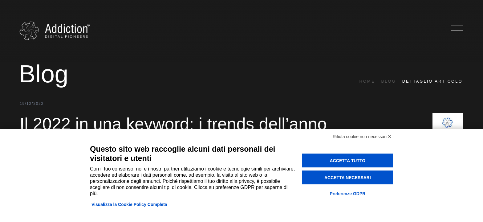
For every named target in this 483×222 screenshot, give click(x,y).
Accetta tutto (348, 160)
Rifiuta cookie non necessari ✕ (362, 136)
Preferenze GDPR (347, 193)
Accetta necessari (347, 177)
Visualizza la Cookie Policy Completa (129, 204)
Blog (388, 81)
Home (367, 81)
